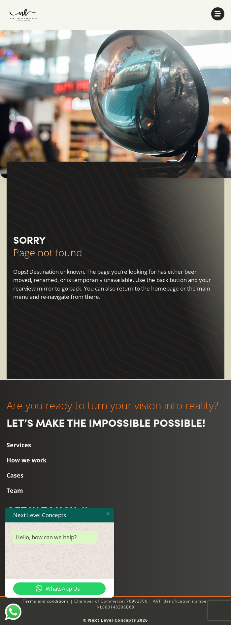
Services (19, 445)
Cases (15, 475)
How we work (27, 460)
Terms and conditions (46, 601)
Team (15, 490)
